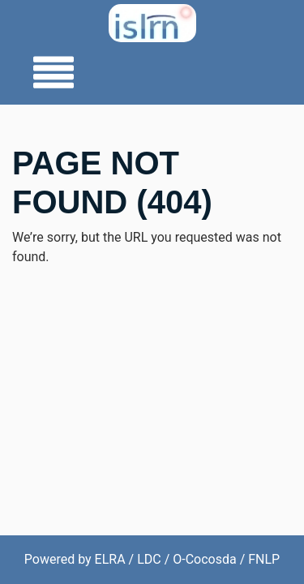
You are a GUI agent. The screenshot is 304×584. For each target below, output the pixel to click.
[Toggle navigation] (48, 73)
